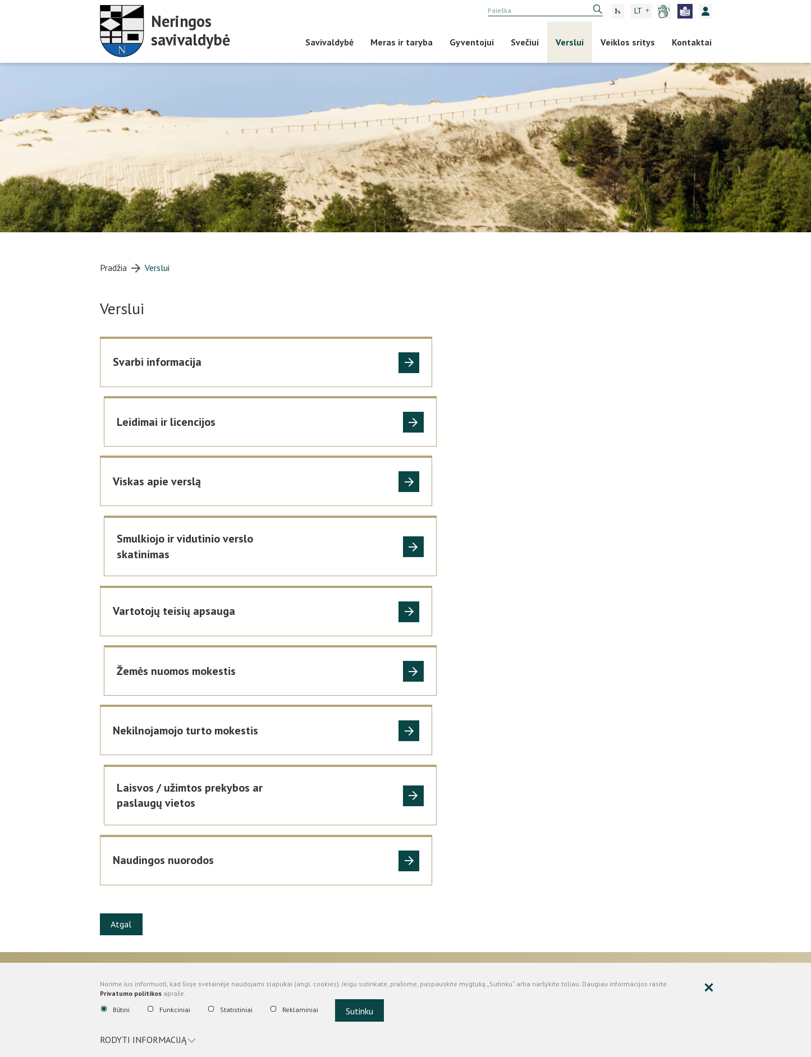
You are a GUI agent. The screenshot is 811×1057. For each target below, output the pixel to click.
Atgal (122, 686)
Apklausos (119, 923)
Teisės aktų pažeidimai (447, 874)
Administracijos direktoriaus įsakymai (457, 787)
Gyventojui (472, 42)
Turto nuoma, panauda (142, 907)
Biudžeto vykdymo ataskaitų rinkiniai (306, 771)
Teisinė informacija (444, 744)
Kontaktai (692, 42)
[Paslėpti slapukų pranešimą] (708, 989)
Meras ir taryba (401, 42)
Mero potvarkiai (435, 891)
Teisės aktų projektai (445, 825)
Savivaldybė (329, 42)
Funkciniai (169, 1010)
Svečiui (525, 42)
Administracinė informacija (154, 744)
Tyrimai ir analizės (439, 858)
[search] (545, 10)
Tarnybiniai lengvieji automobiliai (160, 891)
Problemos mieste (134, 858)
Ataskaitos (275, 744)
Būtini (115, 1010)
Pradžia (113, 267)
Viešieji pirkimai (280, 869)
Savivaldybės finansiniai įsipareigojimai (296, 816)
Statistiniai (230, 1010)
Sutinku (359, 1011)
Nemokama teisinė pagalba (457, 764)
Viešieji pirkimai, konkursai (306, 849)
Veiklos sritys (628, 42)
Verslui (570, 42)
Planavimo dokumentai (143, 874)
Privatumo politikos (131, 994)
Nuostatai (119, 764)
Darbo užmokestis (134, 825)
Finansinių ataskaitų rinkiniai (305, 793)
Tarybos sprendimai (441, 809)
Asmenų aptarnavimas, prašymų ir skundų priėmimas (159, 803)
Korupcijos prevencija (601, 744)
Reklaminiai (294, 1010)
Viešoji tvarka (125, 842)
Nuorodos (578, 764)
